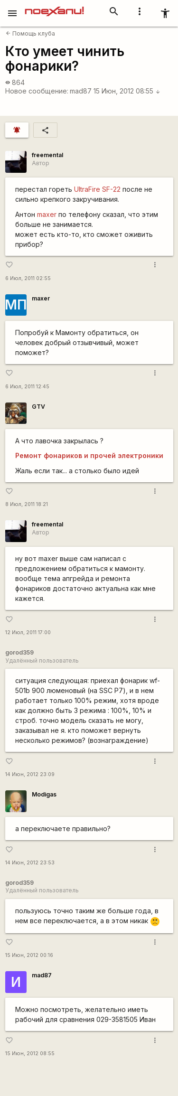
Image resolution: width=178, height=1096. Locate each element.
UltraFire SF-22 (97, 189)
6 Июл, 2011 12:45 (27, 387)
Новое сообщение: (36, 91)
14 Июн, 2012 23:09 (30, 774)
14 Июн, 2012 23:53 (30, 863)
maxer (46, 214)
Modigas (44, 794)
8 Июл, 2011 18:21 (26, 504)
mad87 (81, 91)
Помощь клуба (30, 33)
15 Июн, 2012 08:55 (127, 91)
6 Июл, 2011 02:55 (28, 278)
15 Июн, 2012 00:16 (29, 955)
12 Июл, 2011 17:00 (28, 632)
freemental (47, 155)
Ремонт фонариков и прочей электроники (89, 455)
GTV (38, 406)
